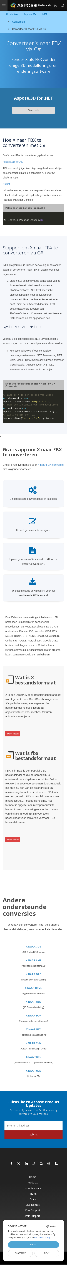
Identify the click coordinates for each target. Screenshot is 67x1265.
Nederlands (42, 5)
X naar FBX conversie (51, 464)
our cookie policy (42, 1237)
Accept (33, 1244)
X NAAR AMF (33, 960)
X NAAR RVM (33, 1043)
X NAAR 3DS (33, 946)
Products (33, 1182)
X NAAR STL (33, 1057)
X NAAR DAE (33, 974)
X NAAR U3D (33, 1070)
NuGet (6, 184)
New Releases (32, 1188)
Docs (33, 1199)
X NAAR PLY (33, 1029)
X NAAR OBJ (33, 1001)
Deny (46, 1253)
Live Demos (33, 1204)
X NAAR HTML (33, 988)
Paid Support (32, 1216)
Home (32, 1177)
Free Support (32, 1210)
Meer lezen (13, 733)
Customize (20, 1253)
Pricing (32, 1193)
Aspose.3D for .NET (14, 161)
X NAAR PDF (33, 1015)
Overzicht (33, 110)
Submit (33, 1134)
